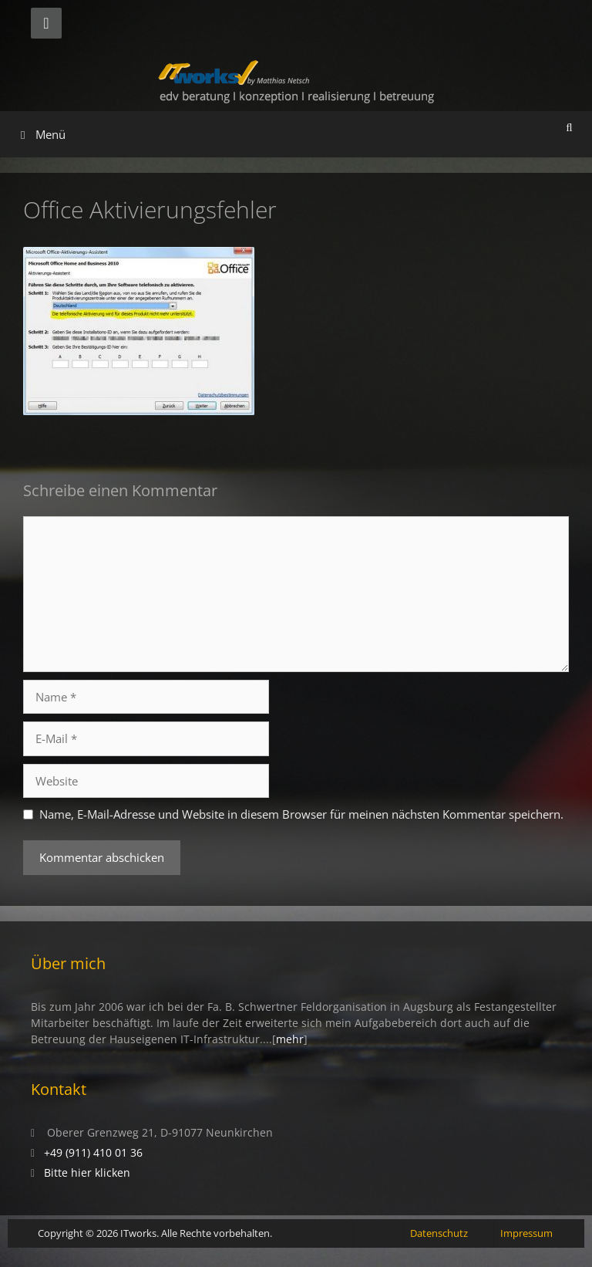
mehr (290, 1039)
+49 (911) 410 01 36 (93, 1152)
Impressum (526, 1233)
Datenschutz (439, 1233)
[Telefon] (46, 23)
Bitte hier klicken (87, 1172)
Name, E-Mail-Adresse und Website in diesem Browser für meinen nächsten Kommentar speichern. (301, 814)
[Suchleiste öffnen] (569, 126)
